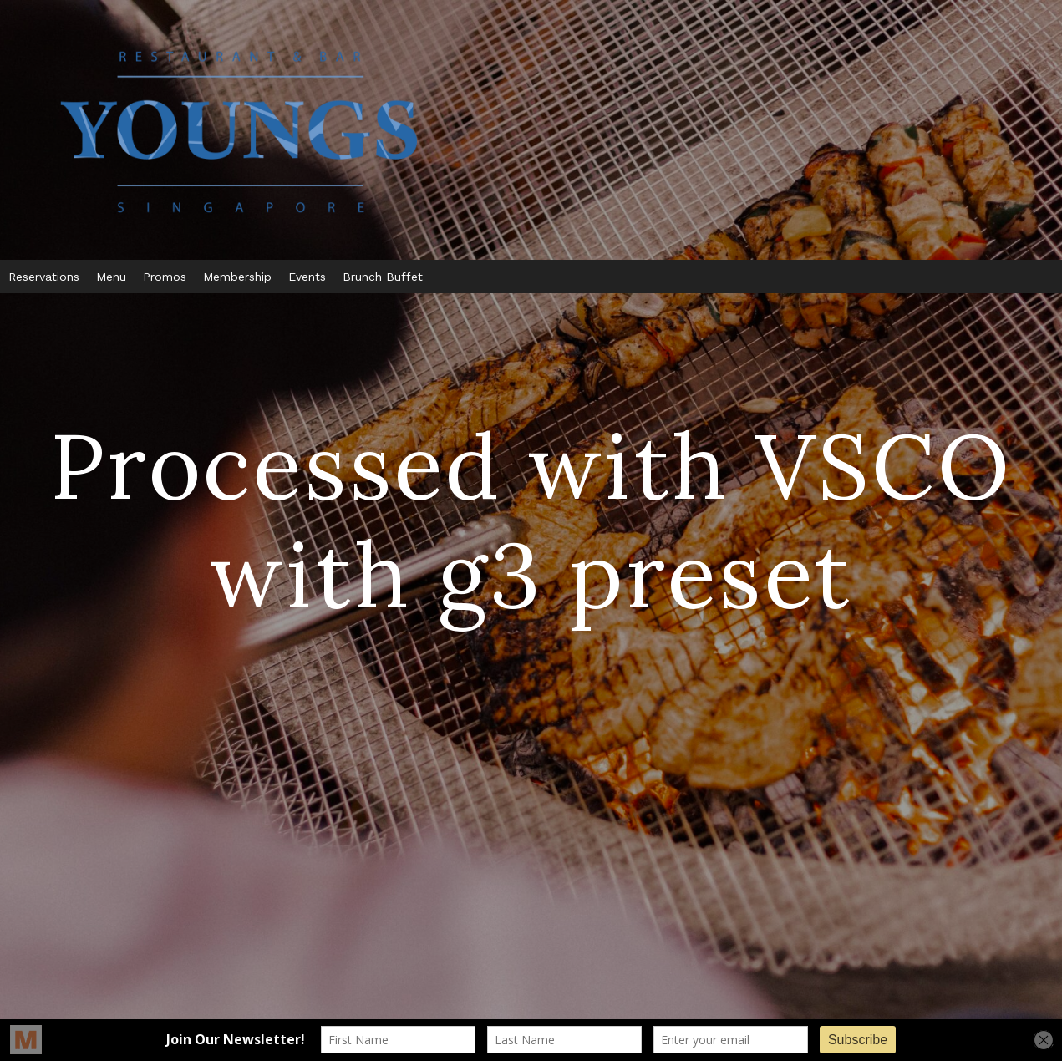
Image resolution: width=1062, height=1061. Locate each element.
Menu (111, 276)
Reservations (43, 276)
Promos (164, 276)
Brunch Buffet (383, 276)
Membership (237, 276)
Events (307, 276)
